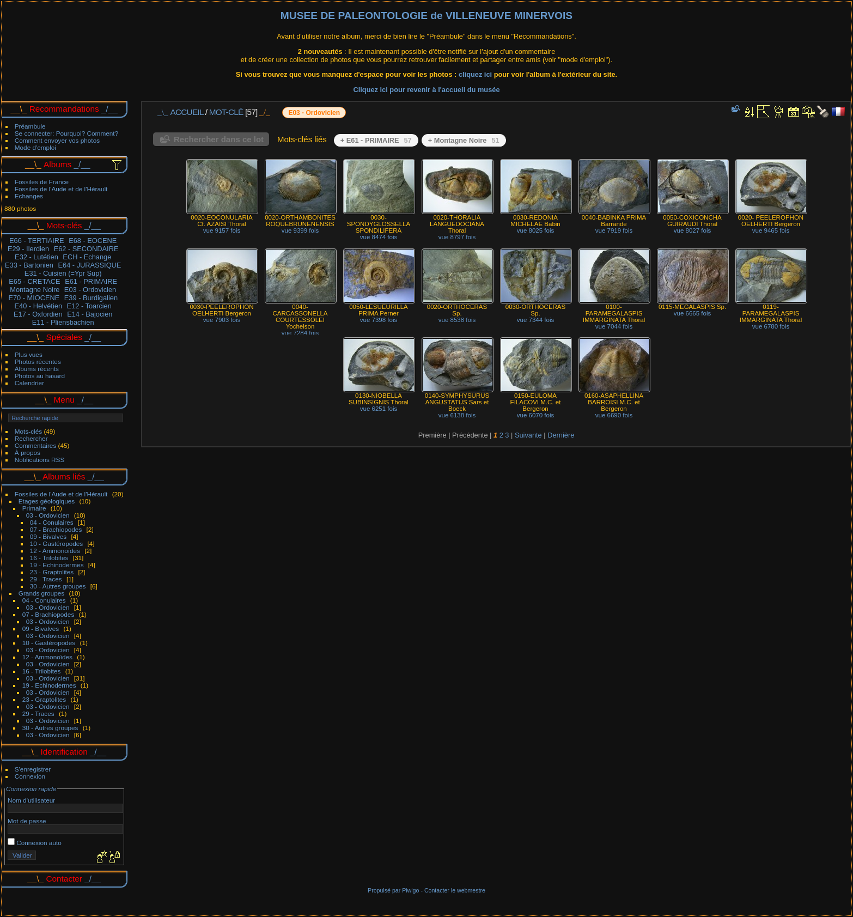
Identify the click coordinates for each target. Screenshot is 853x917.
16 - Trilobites (49, 557)
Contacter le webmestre (454, 890)
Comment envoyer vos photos (57, 140)
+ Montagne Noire (463, 140)
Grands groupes (41, 593)
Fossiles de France (42, 181)
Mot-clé (226, 112)
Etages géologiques (47, 501)
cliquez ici (476, 74)
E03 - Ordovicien (90, 290)
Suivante (528, 435)
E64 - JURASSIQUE (89, 265)
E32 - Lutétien (36, 257)
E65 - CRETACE (34, 281)
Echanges (29, 195)
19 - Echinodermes (57, 564)
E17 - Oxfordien (38, 314)
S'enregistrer (33, 769)
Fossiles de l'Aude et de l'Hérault (61, 188)
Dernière (560, 435)
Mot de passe (27, 820)
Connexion (30, 776)
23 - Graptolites (52, 571)
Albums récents (37, 368)
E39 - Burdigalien (91, 298)
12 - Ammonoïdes (55, 550)
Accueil (187, 112)
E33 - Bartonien (29, 265)
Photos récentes (38, 361)
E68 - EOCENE (93, 240)
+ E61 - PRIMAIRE (376, 140)
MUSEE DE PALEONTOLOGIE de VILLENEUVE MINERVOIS (426, 15)
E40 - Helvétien (39, 306)
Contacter (64, 878)
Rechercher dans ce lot (219, 139)
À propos (27, 452)
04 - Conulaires (52, 522)
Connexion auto (35, 842)
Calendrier (29, 382)
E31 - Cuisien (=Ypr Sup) (63, 273)
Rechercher (31, 438)
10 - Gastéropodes (56, 543)
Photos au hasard (40, 375)
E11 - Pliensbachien (63, 322)
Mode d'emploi (35, 147)
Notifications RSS (40, 459)
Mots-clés (28, 431)
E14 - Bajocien (89, 314)
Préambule (30, 126)
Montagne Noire (34, 290)
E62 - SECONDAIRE (86, 249)
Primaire (34, 508)
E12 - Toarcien (89, 306)
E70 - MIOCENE (33, 298)
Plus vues (28, 354)
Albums (57, 164)
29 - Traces (46, 578)
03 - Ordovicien (48, 515)
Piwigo (410, 890)
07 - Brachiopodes (56, 529)
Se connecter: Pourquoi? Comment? (66, 133)
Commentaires (36, 445)
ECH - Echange (87, 257)
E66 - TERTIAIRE (36, 240)
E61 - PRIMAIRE (91, 281)
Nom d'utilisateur (31, 800)
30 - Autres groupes (58, 586)
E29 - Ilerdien (28, 249)
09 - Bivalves (48, 536)
